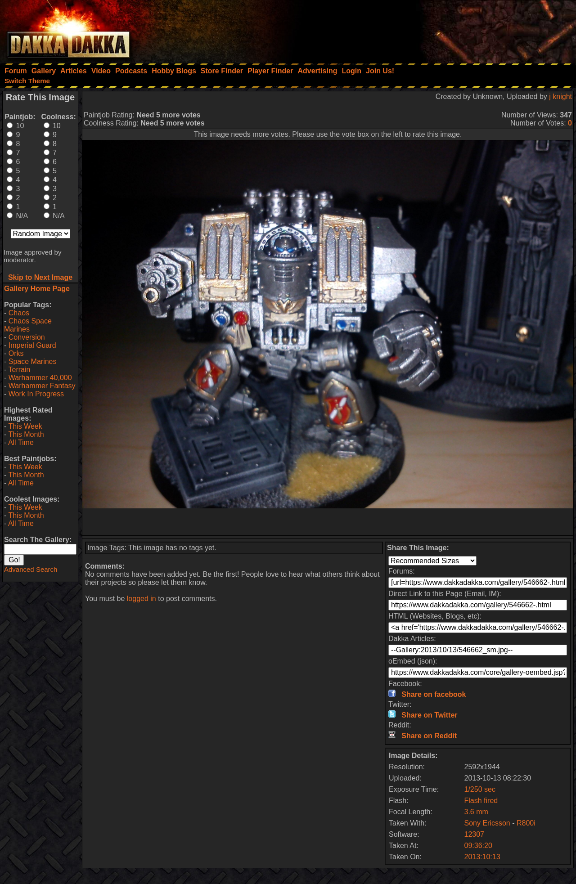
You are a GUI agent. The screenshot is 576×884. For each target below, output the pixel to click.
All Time (21, 442)
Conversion (27, 337)
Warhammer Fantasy (42, 386)
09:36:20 (478, 845)
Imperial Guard (32, 345)
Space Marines (33, 361)
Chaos (19, 313)
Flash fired (481, 800)
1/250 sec (479, 789)
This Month (26, 434)
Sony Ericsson (487, 823)
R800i (526, 823)
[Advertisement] (455, 29)
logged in (141, 598)
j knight (560, 96)
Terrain (19, 369)
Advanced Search (30, 569)
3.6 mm (476, 812)
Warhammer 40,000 (40, 377)
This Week (25, 426)
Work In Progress (36, 394)
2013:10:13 (482, 857)
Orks (16, 353)
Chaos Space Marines (28, 325)
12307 (474, 834)
